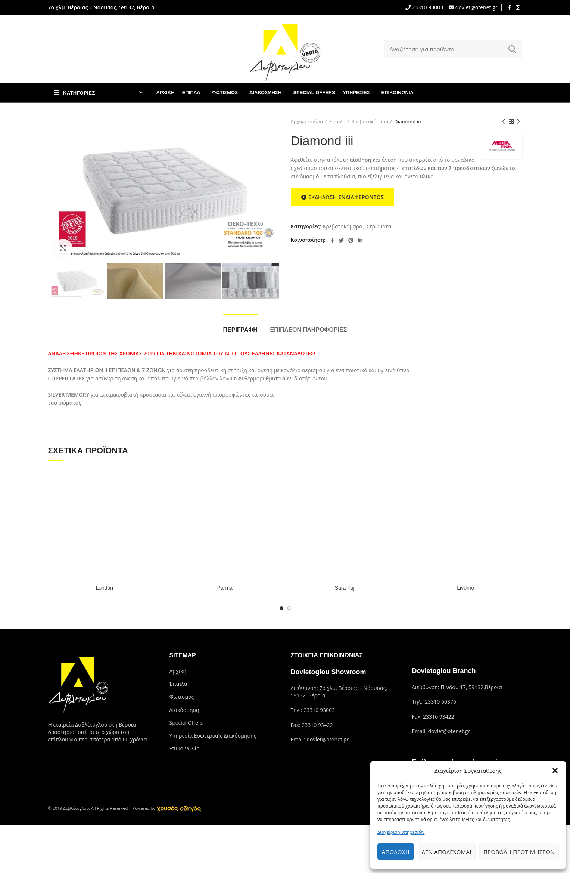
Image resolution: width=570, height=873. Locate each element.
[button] (555, 770)
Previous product (503, 121)
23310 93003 (427, 7)
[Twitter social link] (341, 240)
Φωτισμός (181, 696)
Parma (225, 588)
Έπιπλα (337, 121)
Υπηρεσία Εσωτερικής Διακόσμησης (212, 735)
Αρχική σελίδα (307, 121)
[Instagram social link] (517, 7)
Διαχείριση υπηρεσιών (400, 832)
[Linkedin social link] (360, 240)
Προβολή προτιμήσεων (519, 851)
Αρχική (178, 671)
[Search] (453, 49)
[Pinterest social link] (351, 240)
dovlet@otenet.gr (475, 7)
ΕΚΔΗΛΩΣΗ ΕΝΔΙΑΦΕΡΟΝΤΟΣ (342, 197)
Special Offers (186, 722)
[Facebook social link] (509, 7)
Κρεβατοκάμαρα (370, 121)
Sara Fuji (345, 588)
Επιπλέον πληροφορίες (308, 330)
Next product (518, 121)
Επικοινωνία (184, 748)
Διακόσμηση (184, 709)
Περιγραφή (240, 330)
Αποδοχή (395, 851)
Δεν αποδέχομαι (446, 851)
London (104, 588)
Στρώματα (379, 226)
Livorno (465, 588)
